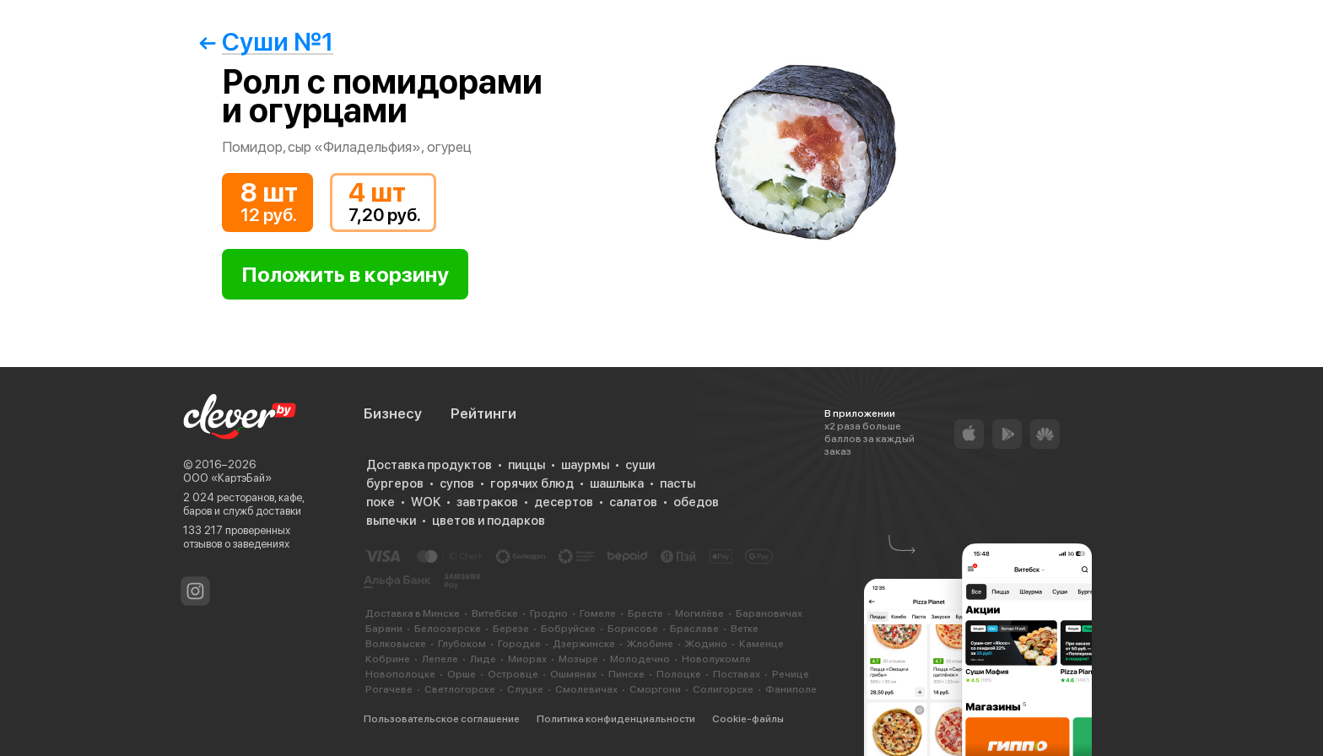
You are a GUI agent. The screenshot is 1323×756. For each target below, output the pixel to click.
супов (457, 483)
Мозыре (578, 659)
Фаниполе (791, 689)
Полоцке (678, 674)
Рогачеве (389, 689)
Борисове (633, 628)
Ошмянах (573, 674)
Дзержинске (584, 644)
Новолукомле (716, 659)
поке (380, 502)
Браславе (694, 628)
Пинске (626, 674)
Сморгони (655, 689)
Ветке (745, 628)
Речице (790, 674)
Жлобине (650, 644)
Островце (513, 674)
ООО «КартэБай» (227, 478)
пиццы (526, 464)
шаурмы (585, 464)
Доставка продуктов (429, 464)
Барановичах (769, 613)
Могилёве (699, 613)
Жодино (706, 644)
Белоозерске (447, 628)
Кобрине (387, 659)
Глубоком (462, 644)
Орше (461, 674)
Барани (383, 628)
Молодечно (640, 659)
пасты (677, 483)
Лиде (483, 659)
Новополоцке (400, 674)
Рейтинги (483, 413)
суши (640, 464)
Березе (511, 628)
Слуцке (525, 689)
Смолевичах (586, 689)
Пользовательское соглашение (442, 719)
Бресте (645, 613)
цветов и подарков (488, 520)
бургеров (395, 483)
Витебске (495, 613)
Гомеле (598, 613)
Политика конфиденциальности (616, 719)
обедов (696, 502)
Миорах (527, 659)
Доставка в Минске (412, 613)
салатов (633, 502)
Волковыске (395, 644)
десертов (563, 502)
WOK (425, 502)
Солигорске (723, 689)
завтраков (487, 502)
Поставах (736, 674)
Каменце (761, 644)
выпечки (391, 520)
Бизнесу (393, 413)
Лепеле (440, 659)
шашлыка (617, 483)
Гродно (549, 613)
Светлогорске (459, 689)
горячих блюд (532, 483)
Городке (519, 644)
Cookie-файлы (748, 719)
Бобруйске (568, 628)
